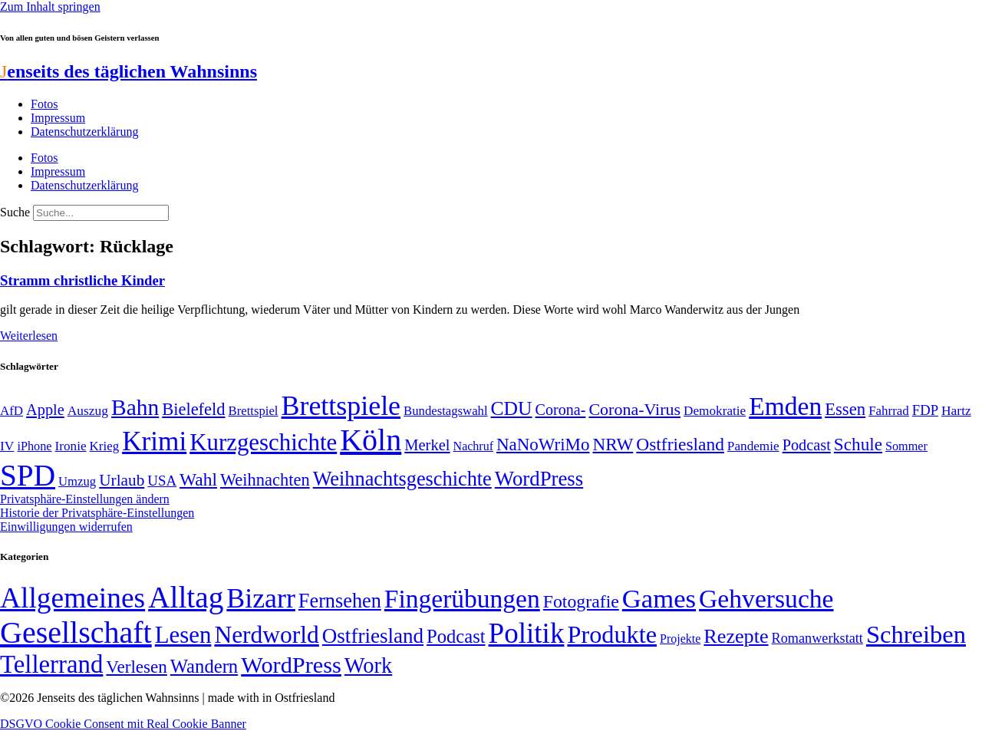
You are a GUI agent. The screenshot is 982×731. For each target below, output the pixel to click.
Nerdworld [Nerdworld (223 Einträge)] (266, 634)
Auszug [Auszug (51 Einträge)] (88, 410)
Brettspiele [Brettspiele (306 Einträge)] (341, 405)
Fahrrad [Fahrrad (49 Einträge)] (888, 410)
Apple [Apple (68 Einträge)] (45, 409)
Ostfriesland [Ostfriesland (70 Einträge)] (372, 635)
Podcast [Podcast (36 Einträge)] (456, 636)
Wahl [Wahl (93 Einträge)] (198, 479)
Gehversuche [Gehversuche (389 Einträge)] (766, 598)
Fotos (44, 103)
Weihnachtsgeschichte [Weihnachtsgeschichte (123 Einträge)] (402, 479)
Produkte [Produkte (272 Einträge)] (612, 634)
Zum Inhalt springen (50, 6)
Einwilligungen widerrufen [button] (66, 526)
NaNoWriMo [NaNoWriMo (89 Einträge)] (542, 444)
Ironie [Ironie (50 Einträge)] (71, 446)
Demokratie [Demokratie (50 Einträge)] (715, 410)
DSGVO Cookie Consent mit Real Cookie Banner (123, 723)
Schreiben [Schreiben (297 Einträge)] (916, 634)
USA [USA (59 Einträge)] (161, 481)
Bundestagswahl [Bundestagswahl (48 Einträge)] (445, 410)
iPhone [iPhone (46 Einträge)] (34, 446)
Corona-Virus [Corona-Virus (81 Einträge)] (634, 409)
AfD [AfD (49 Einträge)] (11, 410)
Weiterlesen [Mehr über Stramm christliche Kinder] (29, 335)
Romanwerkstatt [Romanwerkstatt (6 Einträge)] (817, 638)
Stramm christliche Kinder (82, 280)
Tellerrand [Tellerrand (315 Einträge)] (51, 664)
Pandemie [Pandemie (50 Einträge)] (753, 446)
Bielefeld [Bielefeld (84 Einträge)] (193, 409)
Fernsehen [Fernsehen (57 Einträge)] (339, 601)
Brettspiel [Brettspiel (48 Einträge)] (253, 410)
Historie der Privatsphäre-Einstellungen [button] (97, 512)
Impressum (58, 117)
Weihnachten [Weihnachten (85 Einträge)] (265, 479)
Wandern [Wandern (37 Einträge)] (204, 666)
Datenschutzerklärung (84, 131)
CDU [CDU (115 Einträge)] (511, 408)
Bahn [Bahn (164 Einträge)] (135, 407)
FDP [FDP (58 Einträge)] (925, 410)
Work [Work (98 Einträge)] (368, 665)
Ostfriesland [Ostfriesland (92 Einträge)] (680, 444)
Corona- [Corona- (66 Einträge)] (560, 409)
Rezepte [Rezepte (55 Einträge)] (736, 636)
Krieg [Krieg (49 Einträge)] (105, 446)
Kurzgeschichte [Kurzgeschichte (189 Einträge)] (263, 442)
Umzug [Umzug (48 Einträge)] (77, 481)
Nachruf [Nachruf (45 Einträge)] (473, 446)
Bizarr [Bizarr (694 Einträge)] (260, 598)
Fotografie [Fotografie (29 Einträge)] (581, 601)
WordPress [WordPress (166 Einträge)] (291, 665)
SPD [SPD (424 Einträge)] (27, 475)
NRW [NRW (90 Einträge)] (612, 444)
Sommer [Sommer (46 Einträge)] (906, 446)
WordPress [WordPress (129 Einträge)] (539, 478)
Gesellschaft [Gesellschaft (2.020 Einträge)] (76, 632)
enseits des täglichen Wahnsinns (128, 71)
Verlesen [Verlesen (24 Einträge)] (136, 667)
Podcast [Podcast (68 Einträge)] (807, 444)
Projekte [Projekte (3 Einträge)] (680, 638)
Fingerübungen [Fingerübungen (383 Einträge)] (462, 598)
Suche (15, 212)
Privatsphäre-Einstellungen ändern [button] (85, 498)
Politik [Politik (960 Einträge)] (527, 633)
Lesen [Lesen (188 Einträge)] (183, 634)
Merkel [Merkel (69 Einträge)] (427, 444)
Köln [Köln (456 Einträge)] (370, 440)
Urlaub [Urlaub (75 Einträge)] (121, 480)
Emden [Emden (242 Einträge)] (785, 406)
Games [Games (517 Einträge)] (659, 599)
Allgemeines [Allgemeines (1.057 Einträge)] (72, 598)
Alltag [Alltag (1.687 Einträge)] (185, 597)
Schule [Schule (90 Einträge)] (858, 444)
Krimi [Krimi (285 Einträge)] (154, 441)
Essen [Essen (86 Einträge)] (845, 409)
